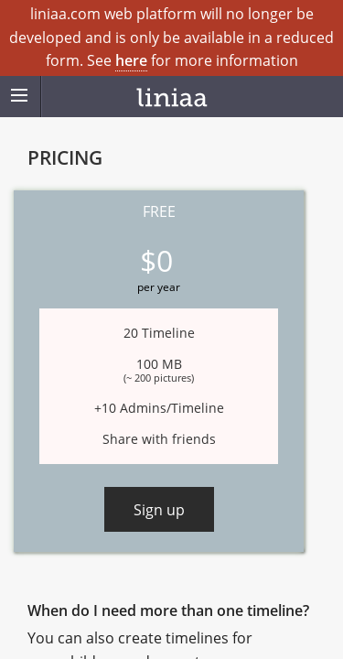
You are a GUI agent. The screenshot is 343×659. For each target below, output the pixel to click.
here (131, 60)
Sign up (159, 510)
